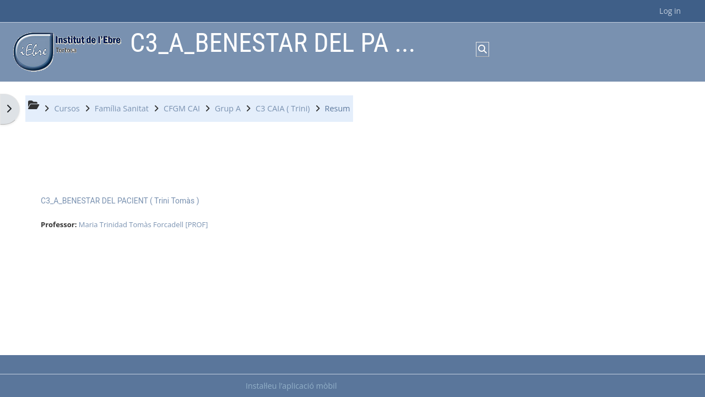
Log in (670, 11)
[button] (482, 49)
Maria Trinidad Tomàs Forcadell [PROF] (143, 224)
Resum (337, 108)
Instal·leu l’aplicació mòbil (291, 385)
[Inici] (64, 51)
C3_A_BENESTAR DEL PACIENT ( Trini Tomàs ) (120, 200)
